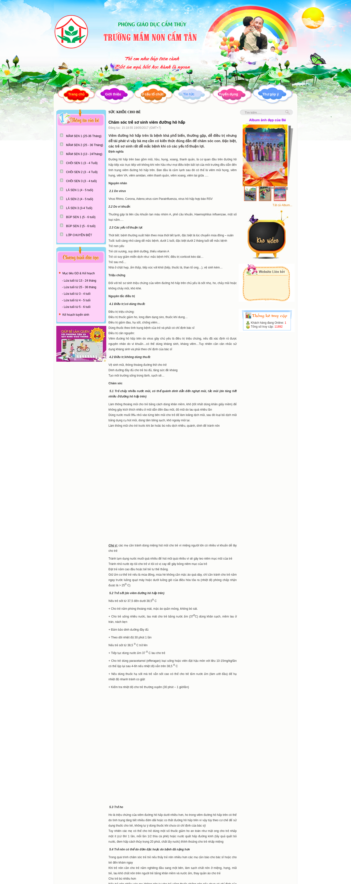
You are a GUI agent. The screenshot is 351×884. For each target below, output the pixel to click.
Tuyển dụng (228, 94)
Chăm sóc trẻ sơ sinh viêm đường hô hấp (146, 122)
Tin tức (188, 94)
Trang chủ (76, 94)
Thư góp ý (271, 94)
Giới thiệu (113, 94)
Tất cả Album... (282, 205)
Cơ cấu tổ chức (151, 94)
